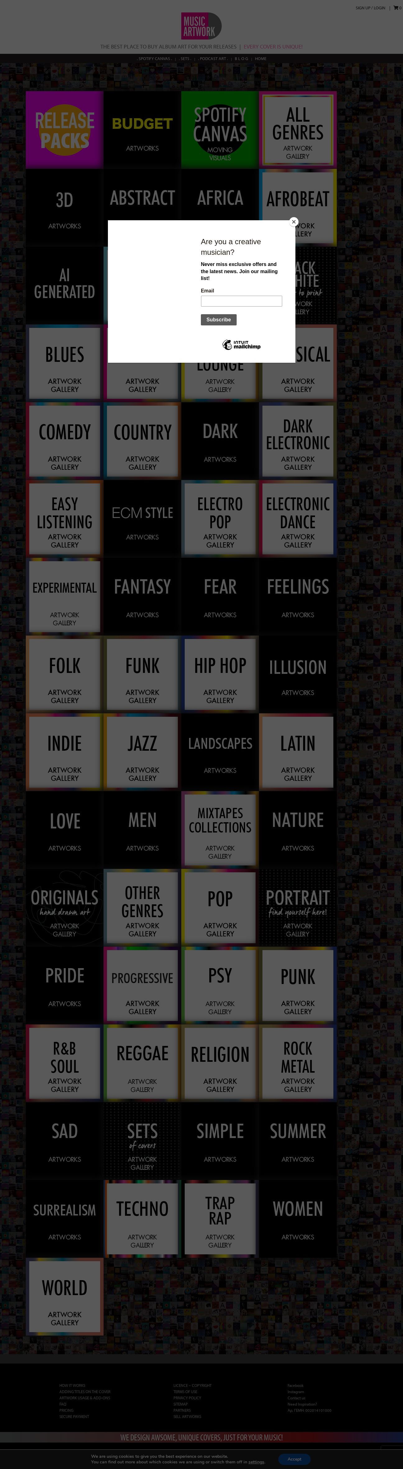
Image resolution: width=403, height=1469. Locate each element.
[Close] (294, 221)
